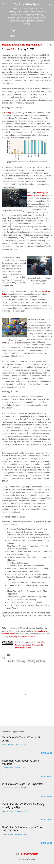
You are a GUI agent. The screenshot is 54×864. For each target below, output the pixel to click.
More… (13, 36)
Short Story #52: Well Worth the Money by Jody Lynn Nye (23, 806)
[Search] (50, 5)
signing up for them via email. (23, 636)
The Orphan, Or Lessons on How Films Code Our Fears (22, 829)
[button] (50, 45)
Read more (46, 753)
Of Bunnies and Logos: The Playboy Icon (22, 784)
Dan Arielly (6, 113)
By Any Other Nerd (27, 4)
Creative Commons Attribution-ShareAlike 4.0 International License (30, 645)
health (11, 661)
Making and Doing (36, 661)
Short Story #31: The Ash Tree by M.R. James (21, 739)
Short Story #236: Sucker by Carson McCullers (21, 762)
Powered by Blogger (27, 854)
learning (21, 661)
